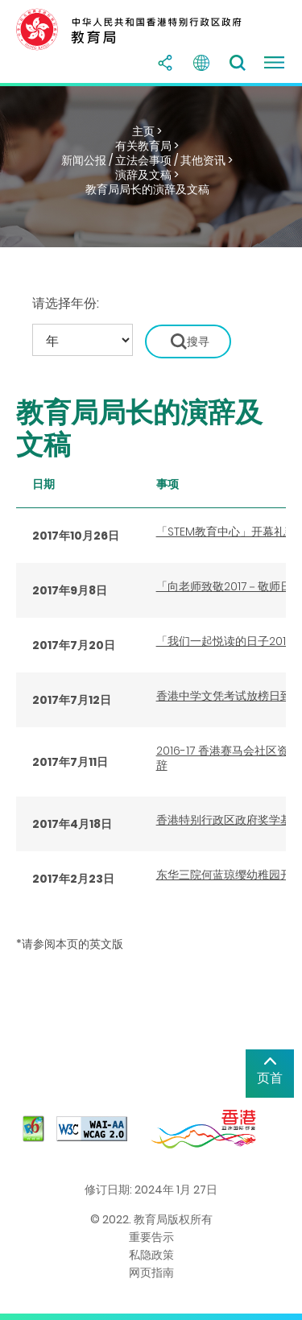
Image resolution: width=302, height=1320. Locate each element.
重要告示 (151, 1237)
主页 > (147, 131)
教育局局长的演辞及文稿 (147, 189)
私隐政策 (151, 1255)
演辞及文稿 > (147, 175)
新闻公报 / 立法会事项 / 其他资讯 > (147, 160)
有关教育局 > (147, 146)
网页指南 (151, 1272)
